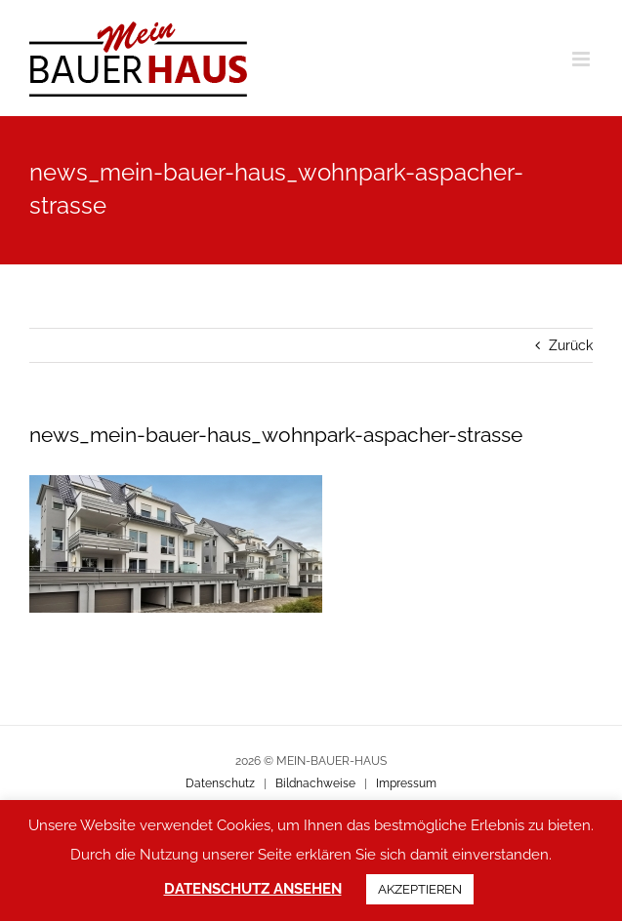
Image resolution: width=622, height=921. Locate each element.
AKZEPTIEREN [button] (420, 889)
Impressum (406, 783)
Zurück (571, 345)
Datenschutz (220, 783)
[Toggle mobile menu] (582, 59)
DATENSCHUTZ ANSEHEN (253, 889)
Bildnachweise (315, 783)
